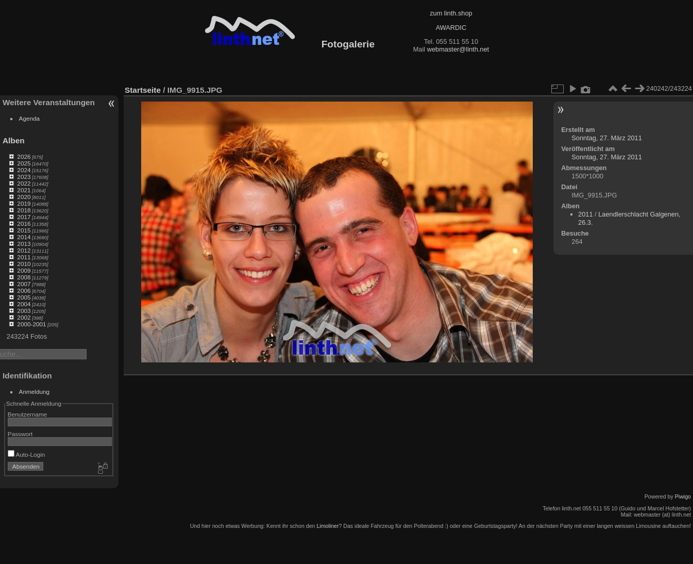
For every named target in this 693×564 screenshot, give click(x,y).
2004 (23, 304)
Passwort (20, 433)
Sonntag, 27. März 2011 (606, 138)
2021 (23, 190)
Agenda (29, 118)
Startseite (143, 90)
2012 (23, 250)
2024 (23, 170)
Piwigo (683, 496)
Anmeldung (34, 391)
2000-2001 (31, 324)
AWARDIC (451, 27)
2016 (23, 223)
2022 (23, 183)
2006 (23, 290)
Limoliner (327, 526)
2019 (23, 203)
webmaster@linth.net (458, 49)
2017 (23, 216)
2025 (23, 163)
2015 (23, 230)
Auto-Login (26, 454)
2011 (23, 257)
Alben (14, 140)
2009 (23, 270)
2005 (23, 297)
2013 (23, 243)
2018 (23, 210)
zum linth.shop (451, 13)
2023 (23, 176)
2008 (23, 277)
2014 (23, 237)
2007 (23, 283)
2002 (23, 317)
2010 (23, 263)
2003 (23, 310)
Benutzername (27, 414)
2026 (23, 156)
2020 (23, 196)
